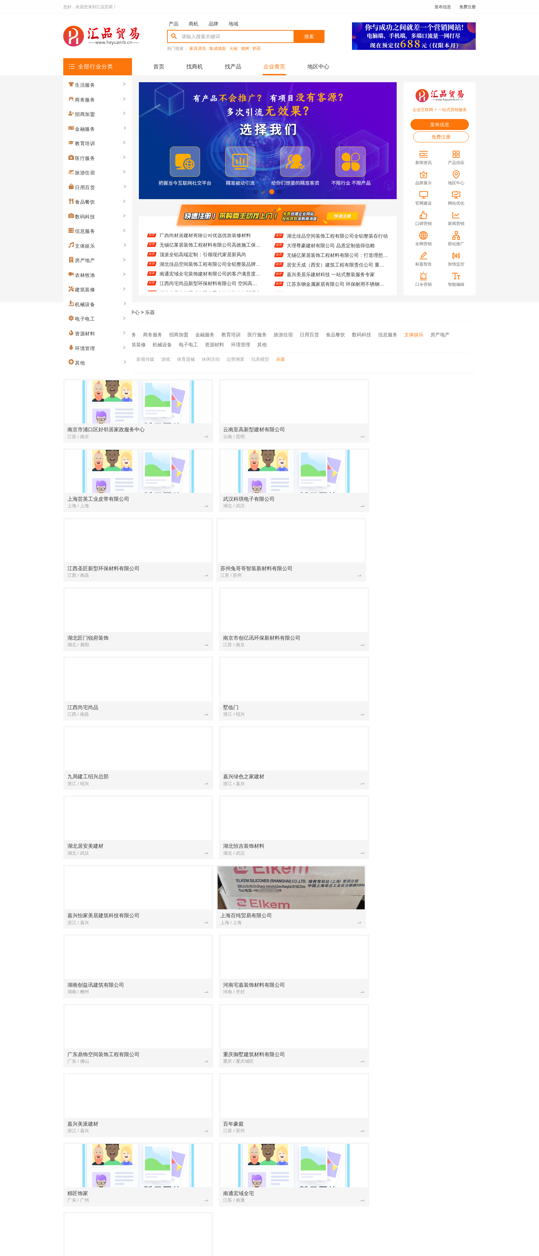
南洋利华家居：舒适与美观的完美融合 (315, 836)
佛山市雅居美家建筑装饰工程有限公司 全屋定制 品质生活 (201, 1057)
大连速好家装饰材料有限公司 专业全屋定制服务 (315, 980)
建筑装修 (136, 343)
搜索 (309, 36)
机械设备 (162, 343)
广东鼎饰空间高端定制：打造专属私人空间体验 (201, 980)
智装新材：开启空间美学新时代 (425, 903)
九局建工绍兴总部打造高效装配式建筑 (315, 1066)
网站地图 (326, 1174)
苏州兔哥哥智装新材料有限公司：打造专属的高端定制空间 (201, 797)
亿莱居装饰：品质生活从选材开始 (313, 1057)
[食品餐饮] (150, 1095)
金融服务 (204, 334)
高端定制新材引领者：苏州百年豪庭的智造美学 (201, 913)
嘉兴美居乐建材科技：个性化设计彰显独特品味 (430, 797)
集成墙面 (217, 48)
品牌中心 (130, 312)
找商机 (194, 66)
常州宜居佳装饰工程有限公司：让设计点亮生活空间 (201, 836)
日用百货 (309, 334)
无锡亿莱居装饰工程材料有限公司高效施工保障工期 (210, 247)
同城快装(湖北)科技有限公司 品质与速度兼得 (315, 1086)
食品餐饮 (335, 334)
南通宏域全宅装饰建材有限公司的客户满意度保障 (210, 276)
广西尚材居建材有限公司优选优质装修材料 (205, 238)
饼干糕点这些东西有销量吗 (191, 1066)
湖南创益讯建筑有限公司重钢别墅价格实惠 (430, 836)
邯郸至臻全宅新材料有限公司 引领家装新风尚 (315, 989)
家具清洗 (197, 48)
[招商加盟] (264, 797)
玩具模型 (260, 357)
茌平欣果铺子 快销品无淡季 (306, 874)
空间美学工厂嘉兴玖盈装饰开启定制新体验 (201, 1105)
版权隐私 (269, 1174)
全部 (105, 334)
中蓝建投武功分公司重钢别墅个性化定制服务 (430, 980)
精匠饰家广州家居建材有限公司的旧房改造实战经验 (430, 1047)
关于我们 (157, 1174)
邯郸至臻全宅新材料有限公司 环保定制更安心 (315, 913)
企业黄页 (274, 66)
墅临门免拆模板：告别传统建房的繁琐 (430, 1095)
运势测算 (235, 357)
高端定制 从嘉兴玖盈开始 (419, 894)
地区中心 (318, 66)
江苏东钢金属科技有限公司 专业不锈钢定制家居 (201, 1114)
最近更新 (298, 1174)
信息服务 (387, 334)
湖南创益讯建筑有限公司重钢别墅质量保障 (430, 922)
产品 (173, 23)
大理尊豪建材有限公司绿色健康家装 (201, 884)
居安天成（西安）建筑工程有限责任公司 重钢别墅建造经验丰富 (337, 267)
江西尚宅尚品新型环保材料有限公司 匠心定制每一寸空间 (315, 903)
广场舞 (123, 357)
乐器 (150, 312)
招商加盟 (178, 334)
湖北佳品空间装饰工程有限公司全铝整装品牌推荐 (210, 267)
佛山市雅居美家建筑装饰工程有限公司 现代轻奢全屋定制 (430, 1037)
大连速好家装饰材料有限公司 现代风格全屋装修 (430, 1057)
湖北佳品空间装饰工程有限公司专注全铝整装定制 (201, 865)
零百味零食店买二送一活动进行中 (313, 922)
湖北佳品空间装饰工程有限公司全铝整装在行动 (337, 238)
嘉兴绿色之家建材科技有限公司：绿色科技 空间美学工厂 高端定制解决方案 (315, 865)
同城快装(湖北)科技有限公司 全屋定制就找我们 (430, 884)
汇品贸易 (105, 312)
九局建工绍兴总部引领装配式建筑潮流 (430, 932)
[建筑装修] (150, 797)
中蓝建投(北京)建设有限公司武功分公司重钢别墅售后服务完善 (430, 1086)
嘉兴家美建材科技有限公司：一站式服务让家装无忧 (315, 797)
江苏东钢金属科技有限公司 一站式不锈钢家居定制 (430, 1105)
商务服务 (152, 334)
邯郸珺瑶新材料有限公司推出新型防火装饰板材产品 (430, 1008)
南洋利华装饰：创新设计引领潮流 (199, 1028)
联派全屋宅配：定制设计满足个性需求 (430, 855)
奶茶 (257, 48)
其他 (262, 343)
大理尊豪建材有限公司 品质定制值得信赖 (331, 247)
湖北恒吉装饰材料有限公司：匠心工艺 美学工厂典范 (201, 922)
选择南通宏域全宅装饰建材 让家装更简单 (315, 884)
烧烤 (245, 48)
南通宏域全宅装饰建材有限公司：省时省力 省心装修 (430, 1066)
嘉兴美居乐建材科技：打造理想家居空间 (315, 845)
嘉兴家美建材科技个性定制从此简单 (315, 1047)
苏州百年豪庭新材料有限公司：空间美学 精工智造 (430, 1028)
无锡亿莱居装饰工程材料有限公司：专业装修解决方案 (201, 1086)
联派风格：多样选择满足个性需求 (313, 1095)
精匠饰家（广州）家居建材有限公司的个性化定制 (201, 932)
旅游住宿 (283, 334)
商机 (193, 23)
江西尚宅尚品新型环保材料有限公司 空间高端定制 (210, 286)
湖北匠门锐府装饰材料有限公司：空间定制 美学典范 (315, 1028)
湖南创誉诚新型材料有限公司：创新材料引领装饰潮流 (315, 1018)
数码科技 (361, 334)
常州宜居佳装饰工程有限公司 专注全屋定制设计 (430, 1076)
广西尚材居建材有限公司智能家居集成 (430, 865)
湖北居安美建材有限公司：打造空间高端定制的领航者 (201, 874)
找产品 (233, 66)
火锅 (233, 48)
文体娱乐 (414, 334)
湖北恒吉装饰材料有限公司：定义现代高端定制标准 (201, 807)
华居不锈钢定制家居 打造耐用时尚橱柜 (201, 855)
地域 (233, 23)
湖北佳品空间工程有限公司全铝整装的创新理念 (430, 826)
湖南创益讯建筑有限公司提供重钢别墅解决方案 (315, 1037)
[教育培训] (379, 874)
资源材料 (214, 343)
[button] (255, 191)
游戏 (165, 357)
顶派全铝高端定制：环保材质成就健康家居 (315, 932)
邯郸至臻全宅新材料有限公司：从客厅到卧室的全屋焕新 (315, 894)
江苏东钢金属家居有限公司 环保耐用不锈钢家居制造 (337, 286)
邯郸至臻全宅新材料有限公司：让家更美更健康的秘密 (201, 1076)
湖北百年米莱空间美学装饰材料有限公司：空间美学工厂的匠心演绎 (201, 1018)
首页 (158, 66)
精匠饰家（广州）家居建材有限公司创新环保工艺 (201, 903)
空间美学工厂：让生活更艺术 (308, 1105)
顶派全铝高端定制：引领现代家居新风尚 (203, 257)
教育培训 (231, 334)
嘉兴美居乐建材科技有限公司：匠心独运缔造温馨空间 (430, 913)
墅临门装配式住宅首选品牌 (420, 1018)
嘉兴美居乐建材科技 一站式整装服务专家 (331, 276)
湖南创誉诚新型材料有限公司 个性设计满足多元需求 (315, 1076)
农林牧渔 (110, 343)
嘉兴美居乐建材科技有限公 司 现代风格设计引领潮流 (201, 1037)
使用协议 (241, 1174)
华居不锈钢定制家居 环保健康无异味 (315, 1114)
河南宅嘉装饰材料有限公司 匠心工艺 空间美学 (315, 807)
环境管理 (240, 343)
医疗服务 (257, 334)
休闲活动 (211, 357)
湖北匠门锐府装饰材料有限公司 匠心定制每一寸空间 (201, 894)
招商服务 (213, 1174)
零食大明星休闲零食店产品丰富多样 (201, 1095)
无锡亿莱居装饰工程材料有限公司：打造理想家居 (337, 257)
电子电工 (188, 343)
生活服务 (126, 334)
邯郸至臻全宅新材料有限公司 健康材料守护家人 (201, 989)
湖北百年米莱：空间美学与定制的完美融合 (201, 845)
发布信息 (442, 6)
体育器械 (186, 357)
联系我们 (185, 1174)
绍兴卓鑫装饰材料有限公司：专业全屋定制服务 (430, 1114)
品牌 (213, 23)
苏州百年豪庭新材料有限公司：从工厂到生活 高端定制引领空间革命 (430, 845)
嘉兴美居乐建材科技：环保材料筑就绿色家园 (315, 855)
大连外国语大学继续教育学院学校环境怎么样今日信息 (430, 874)
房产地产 (440, 334)
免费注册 (467, 6)
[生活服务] (264, 922)
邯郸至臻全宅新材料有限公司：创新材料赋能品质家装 (201, 1047)
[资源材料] (150, 903)
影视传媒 (145, 357)
